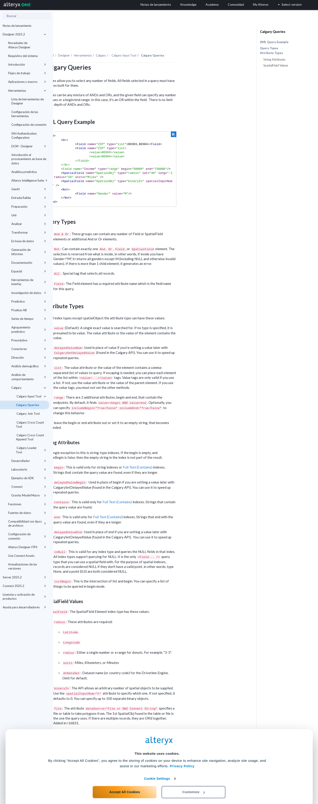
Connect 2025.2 (24, 586)
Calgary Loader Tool (31, 450)
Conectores (28, 349)
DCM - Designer (28, 146)
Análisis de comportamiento (28, 377)
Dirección (28, 357)
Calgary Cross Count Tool (30, 424)
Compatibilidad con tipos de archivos (27, 523)
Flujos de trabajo (27, 73)
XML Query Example (274, 42)
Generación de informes (28, 252)
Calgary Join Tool (28, 413)
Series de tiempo (28, 319)
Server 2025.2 (24, 577)
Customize (193, 784)
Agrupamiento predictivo (28, 329)
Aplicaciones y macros (27, 82)
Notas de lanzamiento (17, 25)
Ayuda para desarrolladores (24, 607)
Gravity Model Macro (28, 495)
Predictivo (28, 301)
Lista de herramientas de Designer (27, 101)
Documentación (28, 262)
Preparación (28, 206)
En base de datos (28, 241)
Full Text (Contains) (190, 455)
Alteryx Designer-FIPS (27, 547)
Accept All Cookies (124, 784)
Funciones (27, 504)
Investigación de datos (28, 293)
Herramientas (27, 90)
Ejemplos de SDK (28, 478)
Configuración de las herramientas (24, 114)
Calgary (28, 388)
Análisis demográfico (28, 366)
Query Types (269, 48)
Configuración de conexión (28, 124)
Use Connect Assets (21, 555)
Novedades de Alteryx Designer (19, 45)
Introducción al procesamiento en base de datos (28, 159)
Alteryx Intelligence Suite (29, 180)
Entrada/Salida (28, 198)
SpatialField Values (275, 65)
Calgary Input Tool (31, 396)
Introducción (27, 64)
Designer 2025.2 (24, 34)
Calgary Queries (27, 405)
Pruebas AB (28, 310)
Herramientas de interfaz (28, 282)
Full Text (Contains (160, 504)
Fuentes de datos (27, 513)
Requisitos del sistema (23, 56)
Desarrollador (28, 461)
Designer (117, 43)
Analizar (28, 224)
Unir (28, 215)
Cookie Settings (157, 770)
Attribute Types (271, 53)
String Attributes (274, 59)
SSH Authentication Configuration (24, 135)
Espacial (28, 271)
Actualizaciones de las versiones (22, 566)
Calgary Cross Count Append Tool (30, 437)
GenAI (28, 189)
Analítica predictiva (24, 172)
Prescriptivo (28, 340)
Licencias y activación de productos (24, 596)
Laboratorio (28, 469)
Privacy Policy (182, 758)
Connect (28, 486)
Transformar (28, 232)
